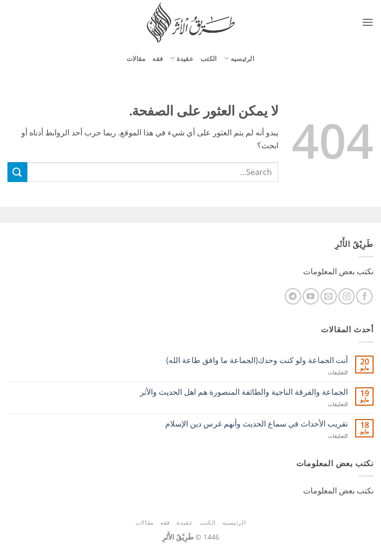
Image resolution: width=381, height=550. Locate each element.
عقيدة (181, 58)
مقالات (136, 58)
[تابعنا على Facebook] (364, 296)
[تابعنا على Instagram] (346, 296)
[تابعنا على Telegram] (293, 296)
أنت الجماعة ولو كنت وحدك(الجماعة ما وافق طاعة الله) (257, 360)
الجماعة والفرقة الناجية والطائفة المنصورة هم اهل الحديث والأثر (244, 392)
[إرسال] (17, 172)
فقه (157, 58)
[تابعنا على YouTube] (311, 296)
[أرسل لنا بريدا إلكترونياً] (328, 296)
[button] (368, 22)
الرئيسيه (239, 58)
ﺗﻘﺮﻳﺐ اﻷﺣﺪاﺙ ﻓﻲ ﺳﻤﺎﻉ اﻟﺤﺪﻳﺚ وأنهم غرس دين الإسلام (256, 423)
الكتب (208, 58)
